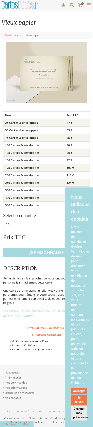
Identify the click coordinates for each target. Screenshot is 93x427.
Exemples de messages (20, 393)
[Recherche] (72, 5)
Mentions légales (20, 422)
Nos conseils (13, 398)
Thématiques (13, 377)
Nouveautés (12, 372)
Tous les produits (13, 35)
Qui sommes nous (15, 418)
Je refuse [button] (79, 399)
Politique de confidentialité (50, 422)
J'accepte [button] (79, 391)
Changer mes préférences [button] (80, 413)
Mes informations (16, 388)
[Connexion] (63, 5)
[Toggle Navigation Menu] (89, 5)
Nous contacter (38, 418)
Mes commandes (16, 382)
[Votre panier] (80, 5)
